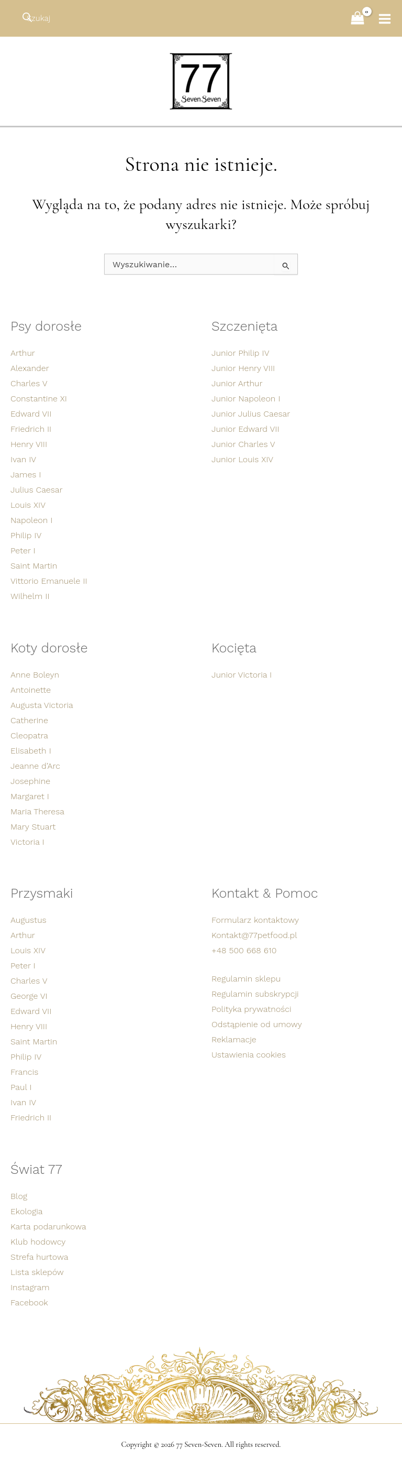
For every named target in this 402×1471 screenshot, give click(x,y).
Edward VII (30, 412)
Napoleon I (31, 519)
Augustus (28, 920)
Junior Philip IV (240, 351)
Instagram (30, 1287)
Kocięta (234, 647)
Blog (18, 1196)
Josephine (30, 780)
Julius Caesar (36, 488)
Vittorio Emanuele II (48, 579)
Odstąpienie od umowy (256, 1024)
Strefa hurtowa (39, 1257)
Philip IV (25, 534)
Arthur (22, 351)
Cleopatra (29, 734)
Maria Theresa (37, 810)
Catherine (29, 719)
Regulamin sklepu (246, 979)
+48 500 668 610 (243, 950)
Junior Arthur (237, 382)
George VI (29, 996)
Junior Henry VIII (243, 367)
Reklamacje (233, 1039)
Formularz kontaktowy (255, 920)
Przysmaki (42, 893)
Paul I (21, 1087)
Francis (24, 1072)
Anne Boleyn (34, 674)
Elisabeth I (30, 750)
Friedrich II (30, 427)
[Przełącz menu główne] (381, 19)
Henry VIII (28, 443)
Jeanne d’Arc (35, 765)
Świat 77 (36, 1170)
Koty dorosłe (50, 647)
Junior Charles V (243, 443)
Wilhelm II (30, 595)
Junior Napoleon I (246, 397)
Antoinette (30, 689)
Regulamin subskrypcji (255, 994)
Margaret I (29, 795)
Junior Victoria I (241, 674)
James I (25, 473)
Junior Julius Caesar (250, 412)
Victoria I (27, 841)
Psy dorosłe (47, 324)
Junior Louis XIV (242, 458)
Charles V (29, 382)
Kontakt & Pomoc (266, 893)
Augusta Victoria (41, 704)
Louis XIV (28, 503)
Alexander (29, 367)
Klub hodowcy (37, 1242)
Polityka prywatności (251, 1009)
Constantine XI (38, 397)
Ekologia (26, 1211)
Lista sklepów (37, 1272)
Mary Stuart (32, 826)
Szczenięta (245, 324)
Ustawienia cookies (248, 1055)
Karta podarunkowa (48, 1227)
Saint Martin (33, 564)
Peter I (23, 549)
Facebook (29, 1302)
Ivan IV (23, 458)
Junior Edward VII (245, 427)
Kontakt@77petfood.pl (254, 935)
